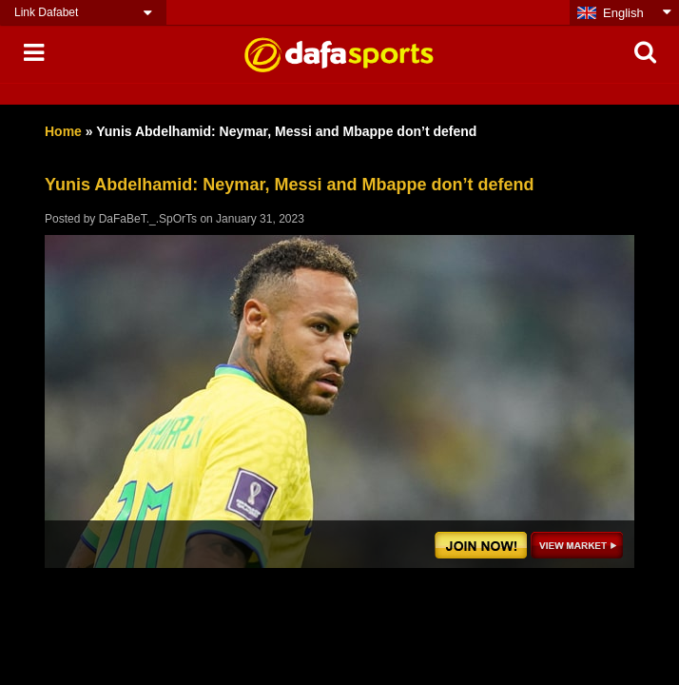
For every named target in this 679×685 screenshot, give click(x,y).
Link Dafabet (46, 12)
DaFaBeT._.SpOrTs (148, 218)
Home (63, 131)
